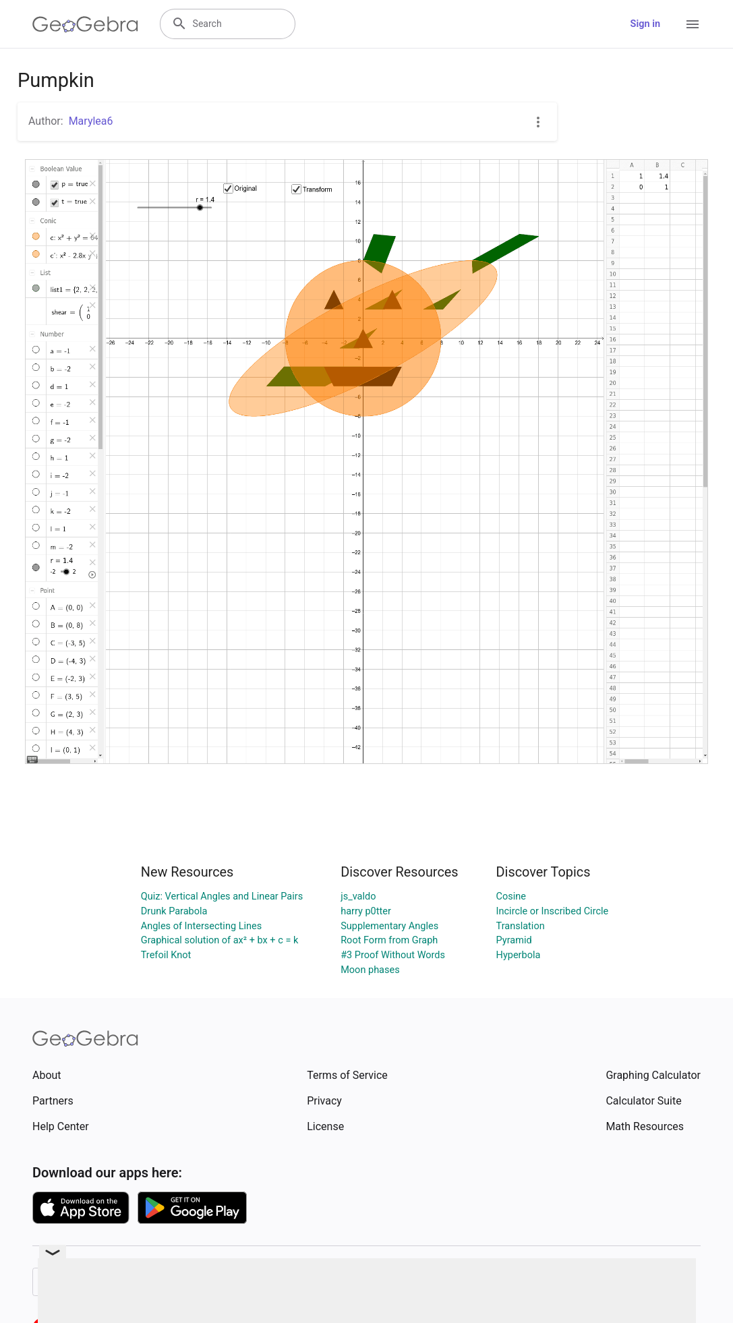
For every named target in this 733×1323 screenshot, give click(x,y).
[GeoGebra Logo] (85, 24)
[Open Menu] (692, 24)
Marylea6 (91, 121)
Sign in (645, 24)
